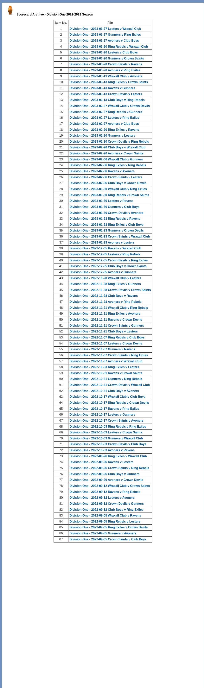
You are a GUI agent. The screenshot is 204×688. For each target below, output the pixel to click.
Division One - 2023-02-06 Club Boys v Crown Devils (107, 183)
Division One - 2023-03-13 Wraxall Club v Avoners (105, 76)
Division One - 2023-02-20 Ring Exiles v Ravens (104, 129)
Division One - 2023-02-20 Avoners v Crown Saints (106, 153)
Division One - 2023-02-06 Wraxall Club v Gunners (106, 159)
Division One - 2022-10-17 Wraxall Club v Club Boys (107, 396)
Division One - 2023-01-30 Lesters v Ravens (101, 200)
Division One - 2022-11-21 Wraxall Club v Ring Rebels (108, 307)
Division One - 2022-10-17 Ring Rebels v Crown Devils (109, 402)
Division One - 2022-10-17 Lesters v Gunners (102, 414)
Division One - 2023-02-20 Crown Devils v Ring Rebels (109, 141)
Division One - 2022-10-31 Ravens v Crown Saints (105, 373)
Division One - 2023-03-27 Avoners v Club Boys (104, 40)
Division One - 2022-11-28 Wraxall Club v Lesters (105, 278)
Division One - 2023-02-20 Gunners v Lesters (102, 135)
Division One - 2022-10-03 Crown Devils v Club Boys (107, 444)
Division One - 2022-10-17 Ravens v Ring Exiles (104, 408)
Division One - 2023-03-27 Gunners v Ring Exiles (105, 34)
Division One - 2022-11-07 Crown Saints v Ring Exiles (108, 355)
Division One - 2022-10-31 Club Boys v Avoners (104, 391)
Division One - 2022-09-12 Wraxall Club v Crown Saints (109, 485)
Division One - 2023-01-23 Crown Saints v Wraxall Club (109, 236)
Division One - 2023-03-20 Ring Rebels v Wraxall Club (108, 46)
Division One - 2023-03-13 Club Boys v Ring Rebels (107, 100)
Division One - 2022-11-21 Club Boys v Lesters (103, 331)
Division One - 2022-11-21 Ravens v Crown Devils (105, 319)
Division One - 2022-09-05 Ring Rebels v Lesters (104, 521)
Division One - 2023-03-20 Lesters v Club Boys (103, 52)
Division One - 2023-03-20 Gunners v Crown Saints (106, 58)
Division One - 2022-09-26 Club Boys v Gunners (104, 474)
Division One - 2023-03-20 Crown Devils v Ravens (105, 64)
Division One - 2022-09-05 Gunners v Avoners (102, 533)
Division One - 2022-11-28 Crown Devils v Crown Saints (110, 290)
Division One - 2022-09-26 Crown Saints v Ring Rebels (109, 468)
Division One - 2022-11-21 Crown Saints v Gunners (106, 325)
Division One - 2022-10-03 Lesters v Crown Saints (105, 432)
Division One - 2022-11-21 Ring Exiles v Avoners (104, 313)
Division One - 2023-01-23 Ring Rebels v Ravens (104, 218)
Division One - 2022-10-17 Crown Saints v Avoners (106, 420)
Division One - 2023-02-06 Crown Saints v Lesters (105, 177)
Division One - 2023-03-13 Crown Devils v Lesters (105, 94)
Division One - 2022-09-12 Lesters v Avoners (102, 497)
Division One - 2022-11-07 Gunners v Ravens (102, 349)
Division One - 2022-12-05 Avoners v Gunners (102, 272)
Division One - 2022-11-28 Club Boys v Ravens (103, 295)
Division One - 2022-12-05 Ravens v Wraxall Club (105, 248)
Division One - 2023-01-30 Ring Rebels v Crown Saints (109, 195)
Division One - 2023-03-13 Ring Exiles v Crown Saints (108, 82)
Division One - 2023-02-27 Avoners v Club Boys (104, 123)
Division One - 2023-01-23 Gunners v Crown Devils (106, 230)
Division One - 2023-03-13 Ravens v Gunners (102, 88)
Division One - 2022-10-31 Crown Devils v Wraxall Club (109, 385)
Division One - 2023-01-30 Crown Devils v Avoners (106, 212)
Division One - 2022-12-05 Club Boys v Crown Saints (107, 266)
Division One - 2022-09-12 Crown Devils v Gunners (106, 503)
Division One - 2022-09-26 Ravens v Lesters (101, 462)
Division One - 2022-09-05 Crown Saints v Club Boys (107, 539)
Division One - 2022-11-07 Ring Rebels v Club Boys (107, 337)
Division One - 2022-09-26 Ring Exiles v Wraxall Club (108, 456)
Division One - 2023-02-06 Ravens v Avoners (102, 171)
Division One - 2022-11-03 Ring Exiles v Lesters (104, 367)
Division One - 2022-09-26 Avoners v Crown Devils (106, 479)
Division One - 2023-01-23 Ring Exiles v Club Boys (106, 224)
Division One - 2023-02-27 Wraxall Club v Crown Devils (109, 106)
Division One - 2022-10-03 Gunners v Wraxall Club (106, 438)
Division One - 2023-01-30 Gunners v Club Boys (104, 206)
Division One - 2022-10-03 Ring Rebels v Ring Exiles (107, 426)
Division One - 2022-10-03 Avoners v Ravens (102, 450)
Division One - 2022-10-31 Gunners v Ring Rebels (105, 379)
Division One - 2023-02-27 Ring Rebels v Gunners (105, 112)
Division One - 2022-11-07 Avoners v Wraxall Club (105, 361)
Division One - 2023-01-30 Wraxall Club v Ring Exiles (108, 189)
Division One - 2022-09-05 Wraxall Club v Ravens (105, 515)
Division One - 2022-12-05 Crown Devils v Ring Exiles (108, 260)
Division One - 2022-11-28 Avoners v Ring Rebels (105, 301)
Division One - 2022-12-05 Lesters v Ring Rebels (104, 254)
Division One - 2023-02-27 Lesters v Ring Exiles (104, 117)
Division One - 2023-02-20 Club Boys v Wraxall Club (107, 147)
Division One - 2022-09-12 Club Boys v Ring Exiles (106, 509)
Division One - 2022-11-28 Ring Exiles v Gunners (105, 284)
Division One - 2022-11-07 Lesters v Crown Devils (105, 343)
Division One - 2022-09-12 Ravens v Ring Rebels (104, 491)
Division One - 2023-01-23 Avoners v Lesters (102, 242)
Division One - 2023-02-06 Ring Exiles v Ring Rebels (107, 165)
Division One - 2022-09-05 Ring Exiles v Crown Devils (108, 527)
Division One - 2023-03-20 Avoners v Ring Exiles (104, 70)
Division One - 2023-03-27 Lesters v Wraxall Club (105, 28)
